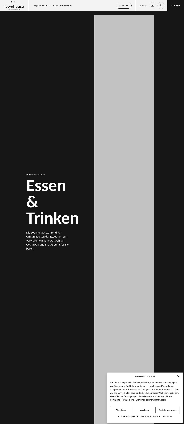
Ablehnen (144, 410)
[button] (178, 376)
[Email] (152, 5)
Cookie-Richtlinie (128, 416)
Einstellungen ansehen (168, 410)
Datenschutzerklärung (149, 416)
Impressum (167, 416)
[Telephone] (161, 5)
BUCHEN (175, 5)
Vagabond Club (40, 5)
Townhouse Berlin (63, 5)
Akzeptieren (121, 410)
